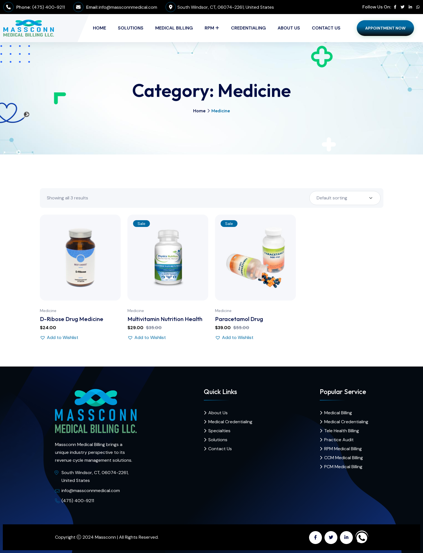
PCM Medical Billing (343, 467)
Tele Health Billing (341, 431)
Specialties (219, 431)
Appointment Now (385, 28)
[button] (59, 337)
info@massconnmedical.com (128, 7)
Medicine (48, 310)
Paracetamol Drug (239, 318)
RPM (209, 28)
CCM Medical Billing (343, 458)
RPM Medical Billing (343, 449)
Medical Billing (174, 28)
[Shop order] (345, 198)
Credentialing (248, 28)
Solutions (130, 28)
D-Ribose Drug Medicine (71, 318)
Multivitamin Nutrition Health (164, 318)
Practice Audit (339, 440)
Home (99, 28)
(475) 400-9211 (48, 7)
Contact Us (326, 28)
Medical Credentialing (230, 422)
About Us (289, 28)
